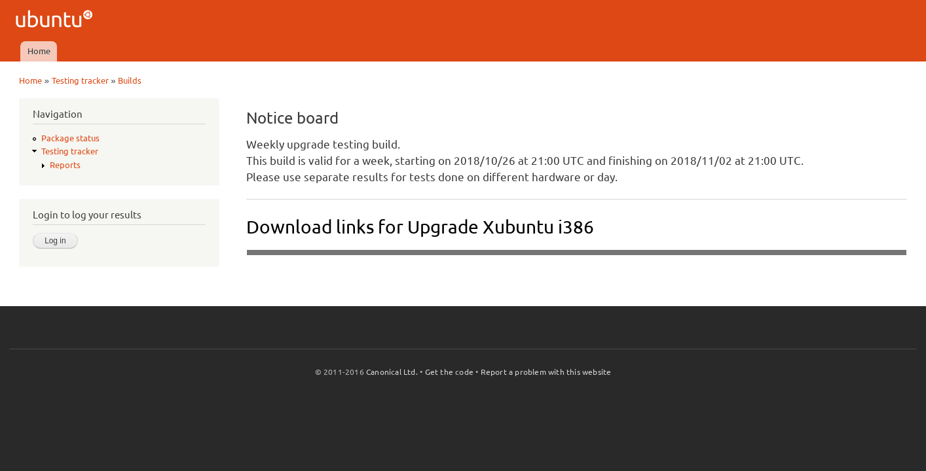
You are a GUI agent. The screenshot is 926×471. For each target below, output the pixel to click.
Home (39, 51)
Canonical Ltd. (392, 372)
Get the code (449, 372)
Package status (70, 138)
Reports (65, 164)
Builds (129, 80)
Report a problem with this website (546, 372)
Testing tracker (80, 80)
